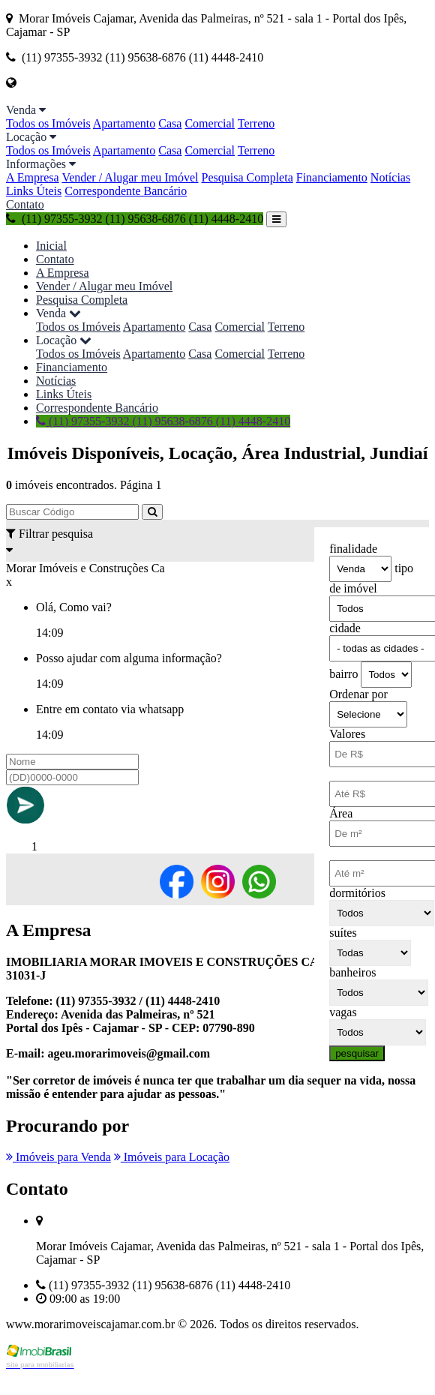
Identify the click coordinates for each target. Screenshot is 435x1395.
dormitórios (357, 892)
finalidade (353, 548)
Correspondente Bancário (125, 190)
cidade (345, 628)
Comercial (209, 123)
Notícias (390, 177)
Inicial (51, 245)
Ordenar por (358, 694)
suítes (342, 932)
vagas (342, 1012)
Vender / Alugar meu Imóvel (130, 177)
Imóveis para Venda (58, 1156)
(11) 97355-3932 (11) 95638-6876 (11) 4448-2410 (134, 218)
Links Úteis (34, 190)
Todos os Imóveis (48, 123)
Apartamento (124, 123)
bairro (343, 674)
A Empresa (32, 177)
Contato (25, 204)
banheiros (352, 972)
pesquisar (357, 1053)
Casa (170, 123)
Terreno (256, 123)
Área (340, 813)
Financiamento (332, 177)
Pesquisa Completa (247, 177)
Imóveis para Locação (172, 1156)
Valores (347, 734)
